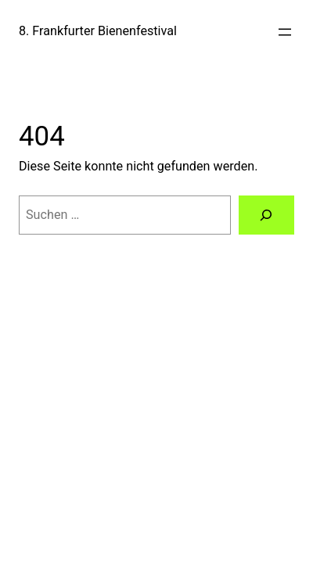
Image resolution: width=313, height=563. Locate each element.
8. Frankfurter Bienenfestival (98, 30)
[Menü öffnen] (284, 32)
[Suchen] (266, 215)
